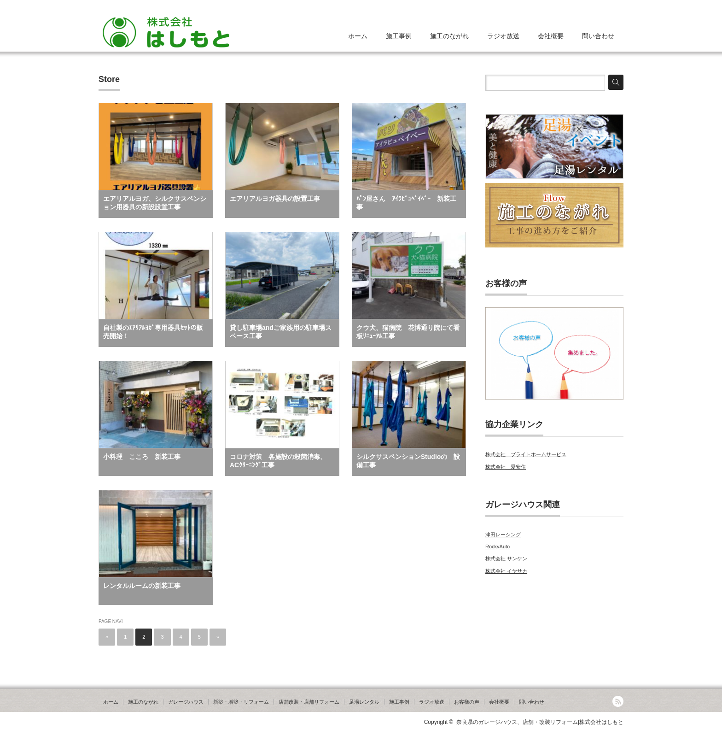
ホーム (357, 36)
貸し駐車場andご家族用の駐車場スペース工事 (281, 332)
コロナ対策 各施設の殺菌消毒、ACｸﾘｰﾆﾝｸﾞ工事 (278, 461)
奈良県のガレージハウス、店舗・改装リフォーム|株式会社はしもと (539, 722)
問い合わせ (598, 36)
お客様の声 (466, 702)
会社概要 (551, 36)
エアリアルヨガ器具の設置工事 (275, 198)
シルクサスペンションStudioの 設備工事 (408, 461)
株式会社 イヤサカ (506, 571)
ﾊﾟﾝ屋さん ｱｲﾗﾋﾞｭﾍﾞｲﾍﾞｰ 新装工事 (406, 203)
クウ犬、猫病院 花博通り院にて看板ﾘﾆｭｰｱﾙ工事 (408, 332)
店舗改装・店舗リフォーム (309, 702)
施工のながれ (449, 36)
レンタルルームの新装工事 (141, 585)
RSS (617, 701)
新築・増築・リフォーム (241, 702)
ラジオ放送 (503, 36)
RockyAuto (497, 546)
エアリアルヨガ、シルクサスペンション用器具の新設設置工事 (154, 203)
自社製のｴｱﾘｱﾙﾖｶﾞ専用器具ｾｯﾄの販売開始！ (153, 332)
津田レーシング (503, 534)
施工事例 (399, 36)
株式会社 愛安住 (505, 467)
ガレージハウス (186, 702)
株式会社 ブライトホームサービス (525, 454)
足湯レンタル (364, 702)
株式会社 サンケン (506, 558)
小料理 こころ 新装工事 (141, 456)
